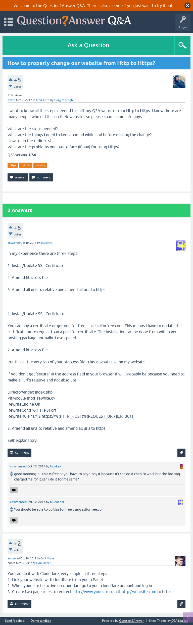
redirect (25, 165)
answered (14, 242)
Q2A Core (43, 100)
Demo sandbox (41, 620)
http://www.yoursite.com (94, 591)
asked (11, 100)
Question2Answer (131, 620)
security (40, 165)
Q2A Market (179, 620)
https (13, 165)
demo (117, 5)
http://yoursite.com (139, 591)
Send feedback (15, 620)
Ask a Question (88, 45)
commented (18, 466)
